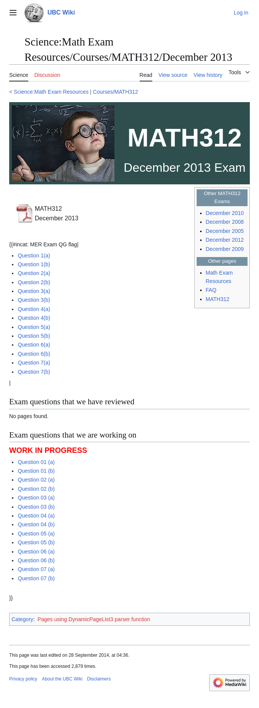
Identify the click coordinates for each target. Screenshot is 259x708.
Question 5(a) (34, 327)
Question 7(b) (34, 372)
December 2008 (225, 222)
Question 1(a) (34, 255)
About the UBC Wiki (62, 679)
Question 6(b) (34, 354)
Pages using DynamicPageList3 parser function (93, 619)
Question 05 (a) (36, 534)
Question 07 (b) (36, 578)
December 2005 (225, 231)
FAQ (211, 290)
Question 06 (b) (36, 560)
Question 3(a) (34, 291)
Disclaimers (99, 679)
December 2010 (225, 213)
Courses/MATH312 (115, 92)
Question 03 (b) (36, 507)
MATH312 (218, 299)
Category (22, 619)
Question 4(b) (34, 318)
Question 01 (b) (36, 471)
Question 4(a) (34, 309)
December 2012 (225, 240)
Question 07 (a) (36, 569)
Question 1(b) (34, 264)
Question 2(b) (34, 282)
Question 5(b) (34, 336)
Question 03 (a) (36, 498)
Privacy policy (23, 679)
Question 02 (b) (36, 489)
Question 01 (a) (36, 462)
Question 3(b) (34, 300)
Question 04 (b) (36, 524)
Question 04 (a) (36, 516)
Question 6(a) (34, 345)
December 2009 (225, 249)
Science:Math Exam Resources (51, 92)
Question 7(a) (34, 363)
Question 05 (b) (36, 542)
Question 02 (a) (36, 480)
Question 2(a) (34, 273)
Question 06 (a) (36, 551)
